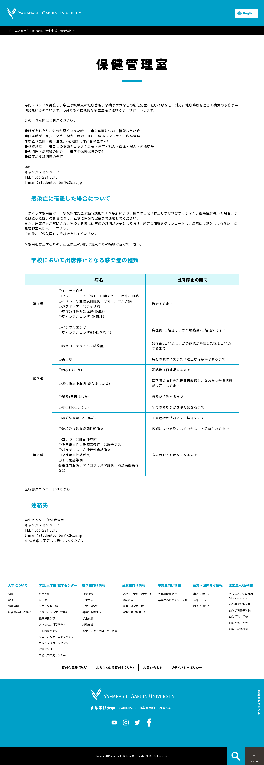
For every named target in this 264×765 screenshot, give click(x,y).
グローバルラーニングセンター (58, 637)
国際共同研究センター (52, 655)
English (248, 13)
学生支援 (51, 30)
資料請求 (128, 600)
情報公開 (13, 606)
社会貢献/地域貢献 (19, 612)
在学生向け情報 (31, 30)
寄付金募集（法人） (75, 667)
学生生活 (87, 600)
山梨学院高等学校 (239, 610)
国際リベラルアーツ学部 (53, 612)
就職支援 (87, 624)
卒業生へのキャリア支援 (173, 600)
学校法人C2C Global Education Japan (241, 596)
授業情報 (87, 594)
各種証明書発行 (91, 612)
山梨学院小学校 (238, 623)
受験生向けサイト (259, 702)
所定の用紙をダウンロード (164, 223)
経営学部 (44, 594)
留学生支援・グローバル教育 (99, 631)
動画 (11, 600)
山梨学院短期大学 (239, 604)
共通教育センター (49, 631)
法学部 (43, 600)
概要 (11, 594)
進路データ (200, 600)
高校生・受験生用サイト (137, 594)
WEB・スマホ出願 (133, 606)
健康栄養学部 (47, 618)
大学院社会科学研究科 (52, 624)
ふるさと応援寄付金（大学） (115, 667)
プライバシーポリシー (186, 667)
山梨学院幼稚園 (238, 629)
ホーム (13, 30)
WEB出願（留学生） (135, 612)
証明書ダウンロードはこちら (47, 489)
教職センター (47, 649)
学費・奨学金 (90, 606)
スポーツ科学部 (48, 606)
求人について (201, 594)
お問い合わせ (201, 606)
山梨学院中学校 (238, 616)
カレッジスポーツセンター (55, 643)
